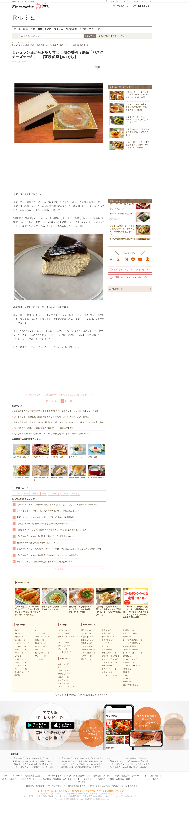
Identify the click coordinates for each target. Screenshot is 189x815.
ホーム (17, 28)
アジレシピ (62, 649)
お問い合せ (94, 786)
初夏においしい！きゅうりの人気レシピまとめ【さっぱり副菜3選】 (46, 517)
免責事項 (133, 786)
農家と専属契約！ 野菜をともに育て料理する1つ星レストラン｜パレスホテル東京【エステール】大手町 (59, 422)
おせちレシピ (63, 664)
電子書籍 (81, 782)
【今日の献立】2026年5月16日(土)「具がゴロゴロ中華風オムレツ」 (46, 536)
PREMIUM (35, 494)
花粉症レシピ (63, 671)
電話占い (125, 776)
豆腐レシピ (39, 640)
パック (44, 494)
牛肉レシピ (18, 630)
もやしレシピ (19, 659)
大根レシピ (18, 653)
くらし (113, 1)
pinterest (147, 259)
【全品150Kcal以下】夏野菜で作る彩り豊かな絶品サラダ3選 (43, 523)
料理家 (83, 28)
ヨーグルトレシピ (42, 637)
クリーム (65, 494)
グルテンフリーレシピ (131, 666)
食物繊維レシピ (129, 662)
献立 (25, 28)
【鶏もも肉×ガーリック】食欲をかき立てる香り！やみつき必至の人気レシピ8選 (51, 530)
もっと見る (59, 569)
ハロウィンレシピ (65, 680)
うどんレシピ (86, 656)
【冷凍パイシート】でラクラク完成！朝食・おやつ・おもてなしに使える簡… (137, 94)
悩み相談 (47, 779)
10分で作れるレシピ (131, 633)
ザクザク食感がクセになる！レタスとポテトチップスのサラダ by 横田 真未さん (121, 230)
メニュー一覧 (146, 1)
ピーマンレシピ (20, 662)
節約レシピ (127, 669)
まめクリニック (64, 776)
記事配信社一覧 (116, 289)
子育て (106, 1)
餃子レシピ (106, 633)
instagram (126, 259)
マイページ (94, 28)
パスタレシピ (107, 649)
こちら (112, 796)
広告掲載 (106, 786)
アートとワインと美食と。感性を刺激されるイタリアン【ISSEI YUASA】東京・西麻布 (51, 417)
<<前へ (47, 401)
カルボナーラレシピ (110, 659)
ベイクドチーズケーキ (59, 451)
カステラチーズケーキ (21, 451)
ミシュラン (17, 494)
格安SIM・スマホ (139, 776)
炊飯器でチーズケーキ (77, 472)
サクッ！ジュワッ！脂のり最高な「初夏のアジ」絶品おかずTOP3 (45, 562)
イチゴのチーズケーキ (40, 451)
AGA (148, 779)
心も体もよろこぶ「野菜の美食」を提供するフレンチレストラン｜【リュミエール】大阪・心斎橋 (56, 411)
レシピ (82, 779)
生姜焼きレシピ (87, 637)
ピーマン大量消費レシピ (132, 643)
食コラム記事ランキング (23, 499)
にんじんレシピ (20, 666)
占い (128, 1)
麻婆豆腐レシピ (108, 637)
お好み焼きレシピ (88, 649)
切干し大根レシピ (42, 653)
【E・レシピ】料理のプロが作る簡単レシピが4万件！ (81, 694)
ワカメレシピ (40, 656)
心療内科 (97, 776)
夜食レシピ (127, 682)
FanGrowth (51, 776)
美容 (128, 779)
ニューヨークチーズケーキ (40, 473)
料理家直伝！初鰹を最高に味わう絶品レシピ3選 (37, 543)
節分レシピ (62, 667)
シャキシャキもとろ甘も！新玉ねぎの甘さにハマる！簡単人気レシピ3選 (48, 511)
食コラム (58, 28)
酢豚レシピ (106, 630)
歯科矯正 (120, 779)
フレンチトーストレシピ (111, 675)
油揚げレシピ (40, 646)
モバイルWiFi (26, 779)
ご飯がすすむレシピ (131, 685)
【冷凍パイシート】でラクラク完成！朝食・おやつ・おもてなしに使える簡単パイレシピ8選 (57, 504)
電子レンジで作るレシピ (132, 653)
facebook (111, 259)
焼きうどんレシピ (88, 659)
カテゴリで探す (119, 36)
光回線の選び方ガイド (34, 776)
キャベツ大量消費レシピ (132, 640)
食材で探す (105, 36)
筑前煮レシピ (86, 643)
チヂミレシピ (107, 666)
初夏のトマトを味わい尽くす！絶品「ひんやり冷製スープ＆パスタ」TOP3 (45, 761)
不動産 (111, 779)
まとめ (48, 28)
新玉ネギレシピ (64, 646)
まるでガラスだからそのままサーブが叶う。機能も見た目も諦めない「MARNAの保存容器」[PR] (59, 549)
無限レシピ (127, 672)
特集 (33, 28)
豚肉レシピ (18, 633)
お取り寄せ (75, 494)
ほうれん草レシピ (21, 672)
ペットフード (138, 779)
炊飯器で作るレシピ (131, 649)
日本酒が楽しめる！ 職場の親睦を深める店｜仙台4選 (84, 761)
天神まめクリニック (82, 776)
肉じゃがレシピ (87, 640)
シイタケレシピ (64, 652)
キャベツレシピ (20, 649)
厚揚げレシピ (40, 643)
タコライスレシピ (109, 669)
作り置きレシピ (129, 630)
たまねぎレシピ (20, 646)
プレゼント (136, 1)
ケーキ (26, 494)
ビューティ (121, 1)
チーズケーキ (54, 494)
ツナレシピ (39, 659)
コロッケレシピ (108, 672)
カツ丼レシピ (86, 633)
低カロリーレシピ (130, 659)
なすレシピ (18, 656)
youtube (140, 259)
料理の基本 (71, 28)
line (133, 259)
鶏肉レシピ (18, 637)
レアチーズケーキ (77, 451)
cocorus (38, 779)
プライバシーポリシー (55, 786)
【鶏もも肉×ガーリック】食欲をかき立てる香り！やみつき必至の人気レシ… (138, 144)
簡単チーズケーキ (59, 472)
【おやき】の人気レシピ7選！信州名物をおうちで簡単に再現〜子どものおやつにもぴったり (53, 764)
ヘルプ (84, 786)
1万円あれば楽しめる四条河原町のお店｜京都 (80, 767)
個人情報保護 (73, 786)
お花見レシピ (63, 677)
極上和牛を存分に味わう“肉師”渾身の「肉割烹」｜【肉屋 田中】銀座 (44, 428)
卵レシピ (38, 630)
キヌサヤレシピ (64, 642)
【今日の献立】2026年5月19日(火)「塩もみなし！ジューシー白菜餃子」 (48, 555)
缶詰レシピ (127, 637)
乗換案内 (102, 779)
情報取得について (119, 786)
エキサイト (146, 6)
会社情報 (30, 786)
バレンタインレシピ (66, 687)
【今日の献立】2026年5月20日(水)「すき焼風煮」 (82, 758)
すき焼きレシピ (87, 646)
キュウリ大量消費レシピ (132, 646)
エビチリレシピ (108, 643)
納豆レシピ (39, 649)
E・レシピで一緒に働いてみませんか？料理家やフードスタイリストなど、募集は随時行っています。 (82, 791)
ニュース (91, 779)
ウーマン (73, 779)
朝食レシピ (127, 675)
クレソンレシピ (64, 633)
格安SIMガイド (155, 776)
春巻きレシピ (107, 640)
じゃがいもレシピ (21, 643)
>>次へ (71, 401)
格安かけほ (13, 779)
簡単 (40, 28)
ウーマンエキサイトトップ (124, 6)
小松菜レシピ (19, 675)
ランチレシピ (128, 679)
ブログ (116, 776)
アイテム (107, 776)
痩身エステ (157, 779)
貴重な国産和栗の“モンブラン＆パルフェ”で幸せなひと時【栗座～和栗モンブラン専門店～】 (54, 434)
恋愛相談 (57, 779)
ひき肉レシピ (19, 640)
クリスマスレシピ (65, 683)
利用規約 (40, 786)
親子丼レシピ (86, 630)
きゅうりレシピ (20, 669)
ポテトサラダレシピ (110, 662)
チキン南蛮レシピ (88, 653)
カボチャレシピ (64, 630)
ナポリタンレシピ (109, 653)
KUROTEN (17, 776)
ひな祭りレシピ (64, 674)
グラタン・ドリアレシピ (111, 656)
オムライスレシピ (109, 646)
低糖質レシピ (128, 656)
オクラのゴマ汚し (117, 214)
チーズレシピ (40, 633)
